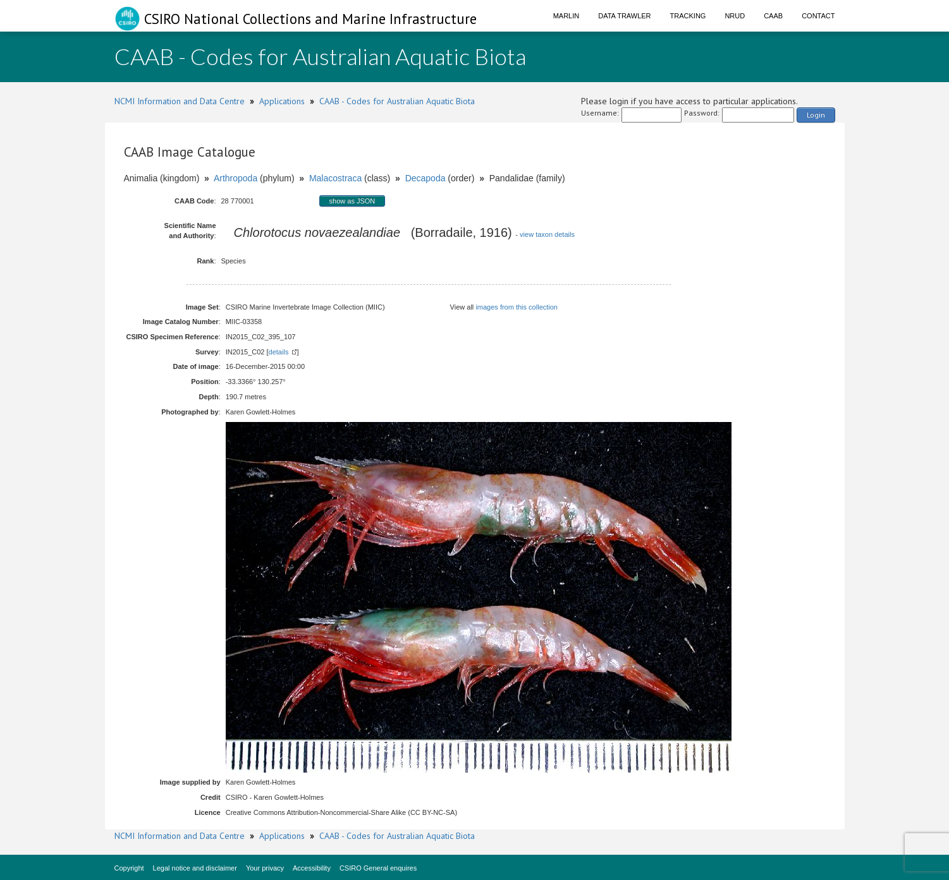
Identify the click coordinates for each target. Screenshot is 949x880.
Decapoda (425, 178)
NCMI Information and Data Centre (179, 101)
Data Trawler (624, 16)
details (279, 352)
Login (816, 114)
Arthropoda (235, 178)
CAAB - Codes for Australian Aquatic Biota (397, 101)
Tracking (688, 16)
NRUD (735, 16)
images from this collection (516, 307)
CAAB (773, 16)
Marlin (566, 16)
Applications (282, 101)
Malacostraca (335, 178)
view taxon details (547, 234)
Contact (818, 16)
